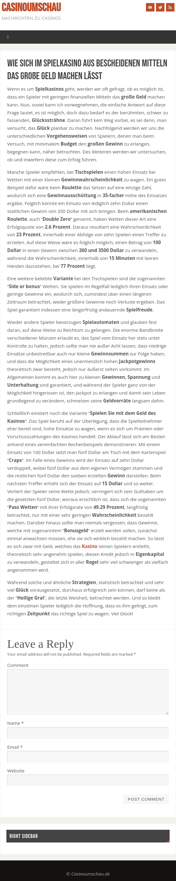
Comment (18, 665)
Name (15, 723)
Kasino (89, 546)
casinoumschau (31, 8)
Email (15, 747)
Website (16, 771)
